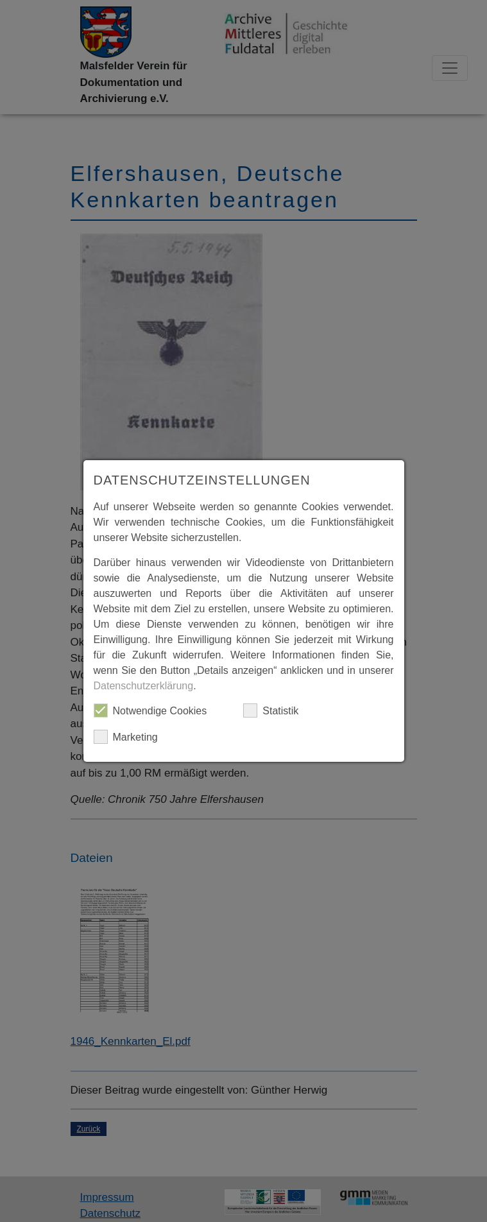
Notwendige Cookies (150, 710)
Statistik (270, 710)
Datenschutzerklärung (144, 685)
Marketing (126, 737)
